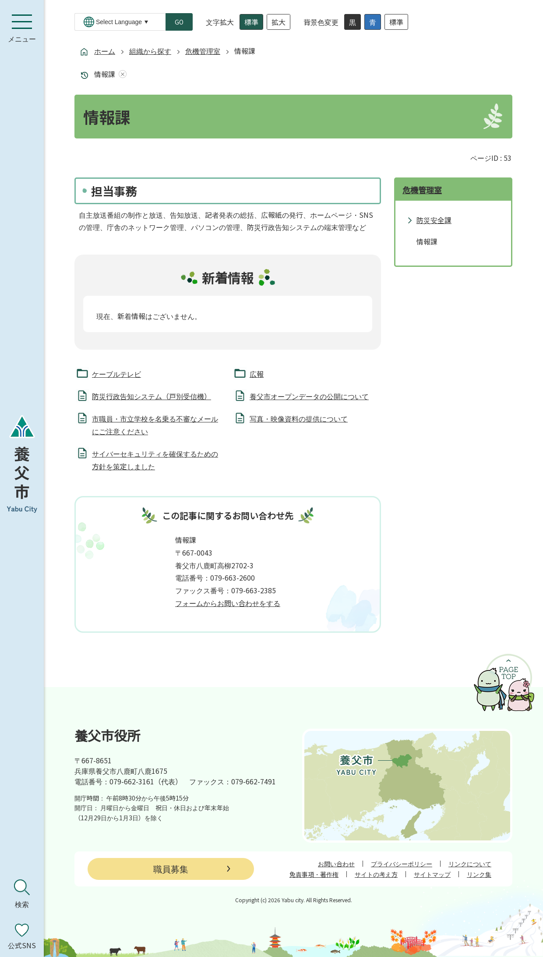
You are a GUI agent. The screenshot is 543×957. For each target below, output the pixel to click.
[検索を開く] (22, 894)
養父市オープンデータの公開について (309, 396)
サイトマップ (432, 874)
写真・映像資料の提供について (299, 418)
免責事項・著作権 (313, 874)
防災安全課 (433, 220)
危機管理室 (202, 51)
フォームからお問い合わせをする (227, 603)
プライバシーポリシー (401, 864)
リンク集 (479, 874)
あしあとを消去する (121, 74)
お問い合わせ (336, 864)
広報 (257, 374)
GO (179, 22)
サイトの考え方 (376, 874)
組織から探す (150, 51)
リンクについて (469, 864)
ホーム (104, 51)
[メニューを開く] (22, 28)
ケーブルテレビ (116, 374)
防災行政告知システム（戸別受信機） (151, 396)
